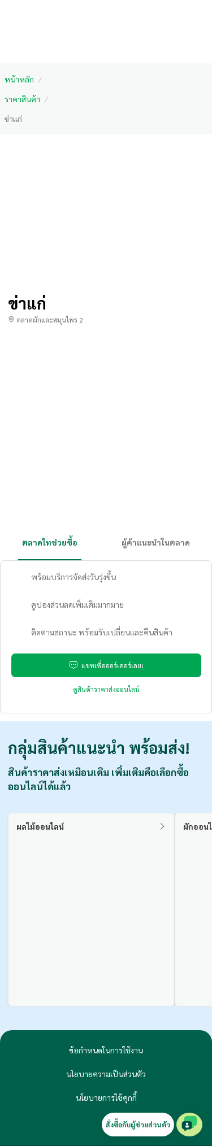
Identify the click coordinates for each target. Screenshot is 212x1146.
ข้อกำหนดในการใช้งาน (106, 1050)
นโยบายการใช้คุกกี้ (106, 1097)
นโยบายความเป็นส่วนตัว (106, 1074)
